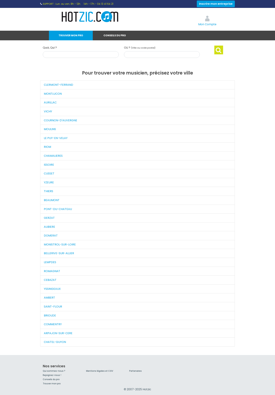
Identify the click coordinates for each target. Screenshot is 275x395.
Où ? (139, 48)
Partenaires (135, 370)
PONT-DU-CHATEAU (58, 209)
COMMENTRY (53, 324)
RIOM (47, 147)
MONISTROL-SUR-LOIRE (60, 244)
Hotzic (90, 17)
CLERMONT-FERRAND (58, 85)
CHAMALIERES (53, 156)
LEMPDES (50, 262)
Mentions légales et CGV (99, 370)
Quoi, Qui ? (50, 48)
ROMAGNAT (52, 271)
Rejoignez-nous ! (52, 375)
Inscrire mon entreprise (216, 4)
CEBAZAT (50, 280)
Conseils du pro (114, 35)
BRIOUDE (50, 315)
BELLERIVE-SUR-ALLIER (59, 253)
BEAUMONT (51, 200)
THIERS (48, 191)
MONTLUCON (53, 94)
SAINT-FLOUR (53, 307)
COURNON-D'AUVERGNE (60, 120)
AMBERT (49, 298)
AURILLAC (50, 102)
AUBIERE (49, 227)
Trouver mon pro (71, 35)
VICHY (48, 111)
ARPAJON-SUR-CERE (58, 333)
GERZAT (49, 218)
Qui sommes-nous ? (54, 370)
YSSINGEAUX (52, 289)
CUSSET (49, 173)
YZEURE (49, 182)
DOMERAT (51, 236)
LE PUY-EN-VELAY (56, 138)
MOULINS (50, 129)
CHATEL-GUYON (55, 342)
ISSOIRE (49, 165)
